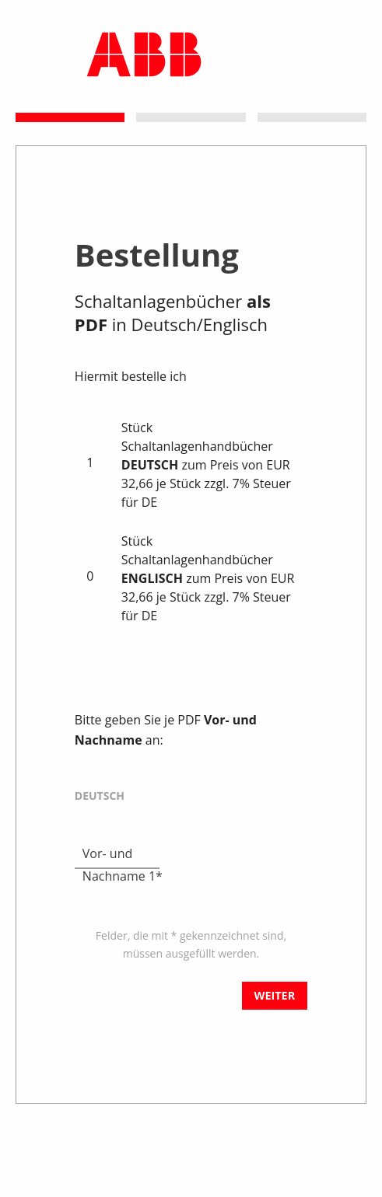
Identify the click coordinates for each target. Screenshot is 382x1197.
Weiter (275, 995)
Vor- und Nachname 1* (122, 854)
